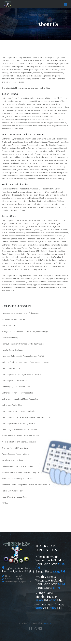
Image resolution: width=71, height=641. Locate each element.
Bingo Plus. (48, 623)
